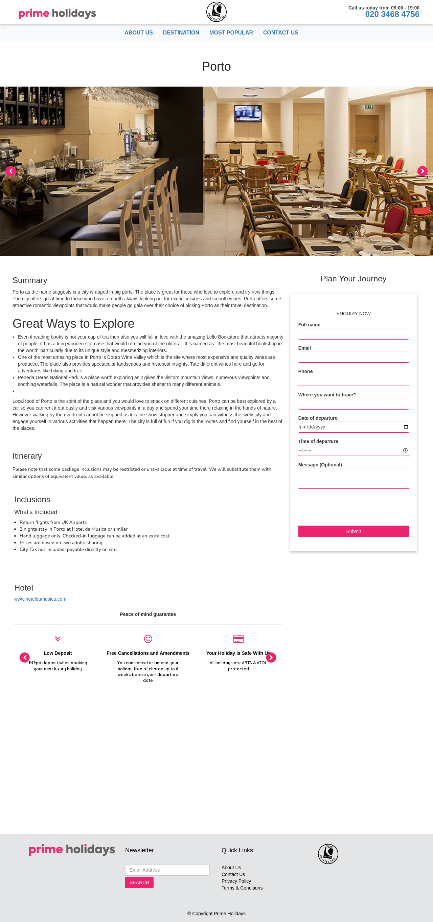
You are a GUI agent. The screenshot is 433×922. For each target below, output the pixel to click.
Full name (309, 324)
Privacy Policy (236, 881)
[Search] (167, 870)
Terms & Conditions (242, 888)
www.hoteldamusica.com (40, 599)
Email (304, 348)
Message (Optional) (320, 464)
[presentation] (10, 171)
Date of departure (318, 418)
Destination (181, 33)
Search (139, 882)
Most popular (231, 33)
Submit (353, 531)
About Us (138, 33)
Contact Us (280, 33)
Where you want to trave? (327, 394)
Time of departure (318, 441)
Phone (305, 371)
